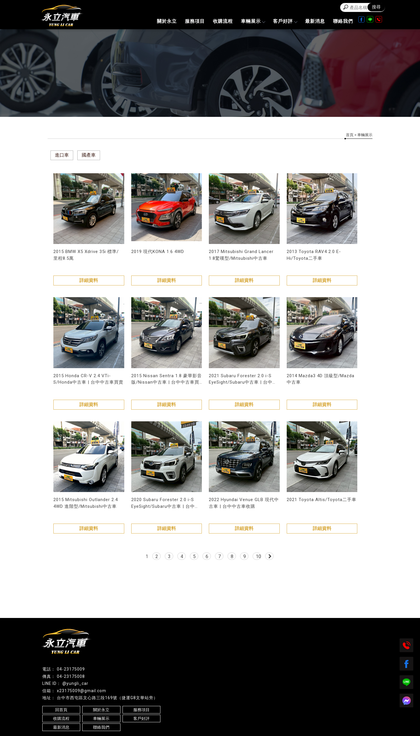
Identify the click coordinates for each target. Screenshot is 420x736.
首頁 (350, 135)
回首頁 (61, 709)
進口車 (62, 155)
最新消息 (315, 21)
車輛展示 (253, 21)
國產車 (89, 155)
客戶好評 (285, 21)
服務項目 (195, 21)
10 (258, 556)
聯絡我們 (343, 21)
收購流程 (223, 21)
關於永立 (167, 21)
